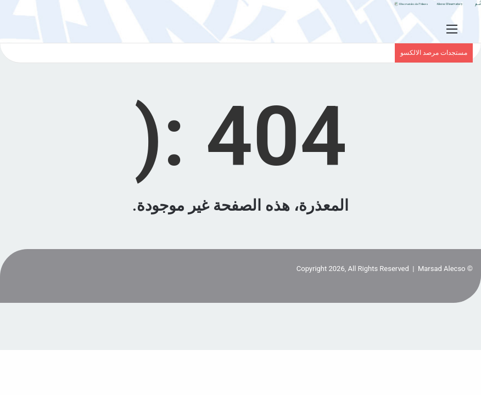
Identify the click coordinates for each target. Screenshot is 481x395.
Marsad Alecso (442, 268)
